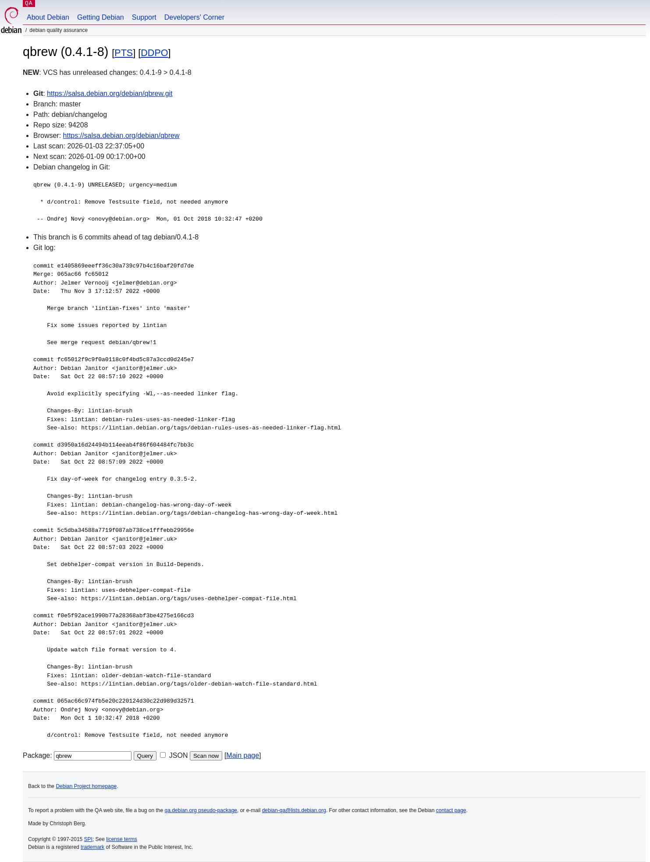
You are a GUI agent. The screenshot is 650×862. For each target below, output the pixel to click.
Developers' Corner (194, 17)
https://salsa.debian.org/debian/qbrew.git (109, 93)
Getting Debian (100, 17)
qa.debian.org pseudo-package (201, 810)
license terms (121, 839)
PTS (123, 52)
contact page (451, 810)
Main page (242, 755)
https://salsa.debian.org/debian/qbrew (121, 135)
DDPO (154, 52)
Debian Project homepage (86, 786)
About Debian (48, 17)
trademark (92, 847)
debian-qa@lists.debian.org (294, 810)
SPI (88, 839)
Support (144, 17)
